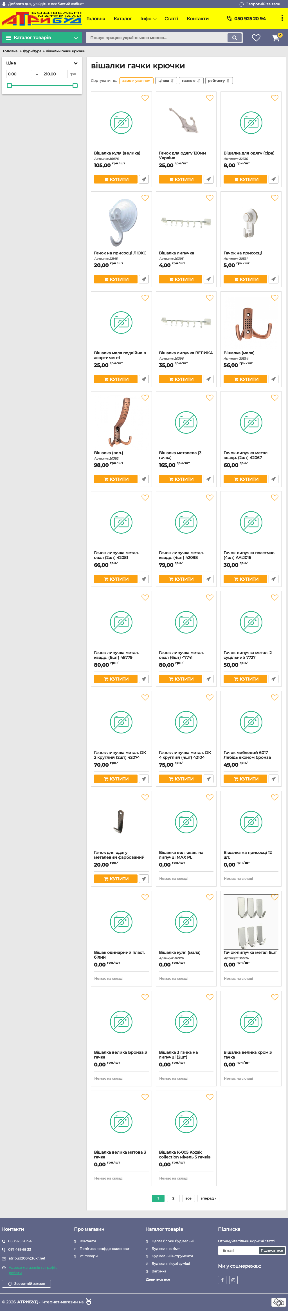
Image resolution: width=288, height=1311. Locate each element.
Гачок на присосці (251, 256)
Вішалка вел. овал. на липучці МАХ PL (186, 857)
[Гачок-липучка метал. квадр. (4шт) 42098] (186, 522)
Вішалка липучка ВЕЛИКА (186, 356)
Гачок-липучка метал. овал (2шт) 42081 (121, 558)
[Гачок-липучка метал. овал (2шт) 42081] (121, 522)
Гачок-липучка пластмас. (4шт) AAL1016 (251, 558)
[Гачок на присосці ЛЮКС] (121, 222)
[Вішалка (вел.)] (121, 422)
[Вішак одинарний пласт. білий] (121, 922)
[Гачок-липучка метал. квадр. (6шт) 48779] (121, 622)
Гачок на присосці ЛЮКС (121, 256)
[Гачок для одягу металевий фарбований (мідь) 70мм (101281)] (121, 822)
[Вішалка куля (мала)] (186, 922)
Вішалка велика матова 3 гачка (121, 1157)
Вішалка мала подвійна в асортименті (121, 358)
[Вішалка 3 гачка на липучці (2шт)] (186, 1022)
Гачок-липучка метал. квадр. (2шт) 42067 (251, 458)
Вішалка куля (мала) (186, 955)
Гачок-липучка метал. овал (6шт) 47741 (186, 657)
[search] (164, 37)
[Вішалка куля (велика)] (121, 123)
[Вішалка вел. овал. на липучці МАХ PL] (186, 822)
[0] (19, 74)
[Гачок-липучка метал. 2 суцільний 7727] (251, 622)
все (188, 1198)
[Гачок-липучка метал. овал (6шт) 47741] (186, 622)
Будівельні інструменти (172, 1256)
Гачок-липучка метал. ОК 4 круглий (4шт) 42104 (186, 757)
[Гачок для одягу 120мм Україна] (186, 123)
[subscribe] (252, 1250)
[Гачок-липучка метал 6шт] (251, 922)
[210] (55, 74)
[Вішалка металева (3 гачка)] (186, 422)
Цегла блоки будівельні (173, 1241)
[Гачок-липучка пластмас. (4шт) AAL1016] (251, 522)
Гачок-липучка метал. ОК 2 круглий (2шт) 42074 (121, 757)
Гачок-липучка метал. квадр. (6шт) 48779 (121, 657)
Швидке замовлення (144, 179)
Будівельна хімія (166, 1249)
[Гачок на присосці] (251, 222)
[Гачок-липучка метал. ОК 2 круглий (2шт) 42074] (121, 722)
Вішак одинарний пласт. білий (121, 957)
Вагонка (159, 1271)
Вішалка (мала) (251, 356)
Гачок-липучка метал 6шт (251, 955)
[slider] (9, 85)
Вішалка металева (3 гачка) (186, 458)
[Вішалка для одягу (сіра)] (251, 123)
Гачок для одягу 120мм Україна (186, 158)
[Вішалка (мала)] (251, 322)
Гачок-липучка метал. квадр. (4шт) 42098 (186, 558)
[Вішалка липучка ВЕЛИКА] (186, 322)
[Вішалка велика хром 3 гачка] (251, 1022)
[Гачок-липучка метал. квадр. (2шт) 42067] (251, 422)
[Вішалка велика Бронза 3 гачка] (121, 1022)
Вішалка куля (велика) (121, 156)
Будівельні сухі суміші (171, 1263)
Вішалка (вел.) (121, 455)
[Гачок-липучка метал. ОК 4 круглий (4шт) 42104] (186, 722)
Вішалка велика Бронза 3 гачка (121, 1057)
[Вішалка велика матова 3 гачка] (121, 1122)
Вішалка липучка (186, 256)
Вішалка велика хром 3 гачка (251, 1057)
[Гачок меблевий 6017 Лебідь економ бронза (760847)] (251, 722)
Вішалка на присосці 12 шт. (251, 857)
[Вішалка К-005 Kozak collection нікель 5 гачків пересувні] (186, 1122)
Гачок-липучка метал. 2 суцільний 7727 (251, 657)
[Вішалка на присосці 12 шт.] (251, 822)
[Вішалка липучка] (186, 222)
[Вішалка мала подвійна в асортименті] (121, 322)
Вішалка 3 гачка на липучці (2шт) (186, 1057)
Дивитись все (158, 1279)
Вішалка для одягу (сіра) (251, 156)
